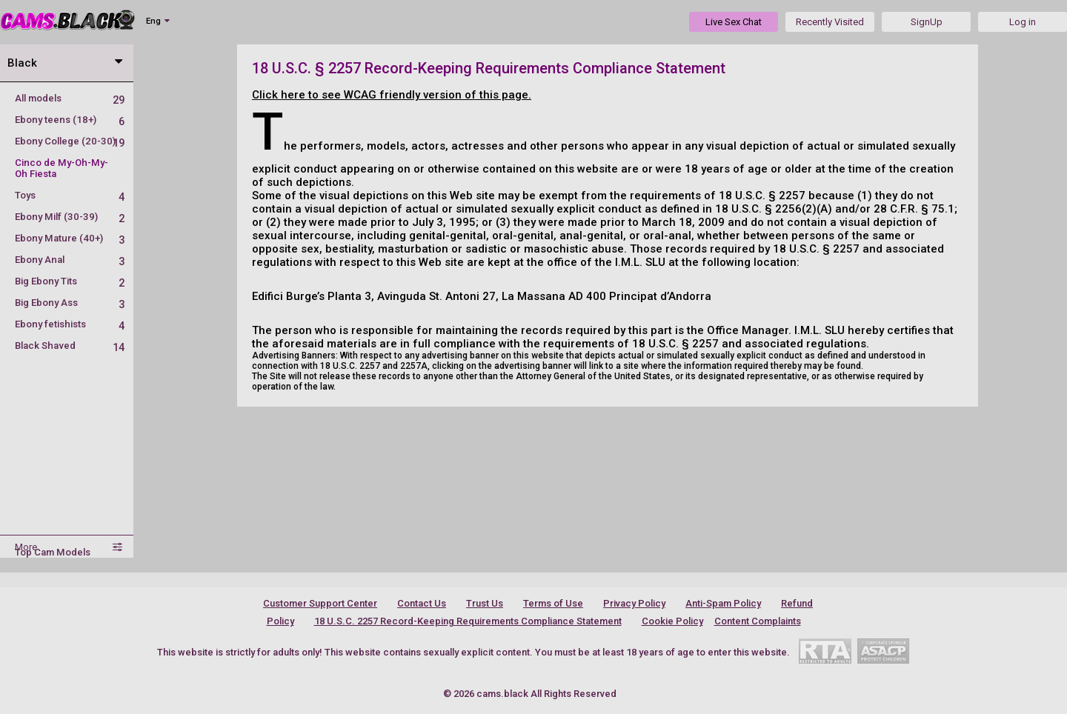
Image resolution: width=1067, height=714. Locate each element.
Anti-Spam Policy (723, 603)
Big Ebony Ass (69, 302)
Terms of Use (553, 603)
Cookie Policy (672, 621)
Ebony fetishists (69, 324)
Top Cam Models (52, 552)
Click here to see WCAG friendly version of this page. (391, 94)
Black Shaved (69, 345)
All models (69, 98)
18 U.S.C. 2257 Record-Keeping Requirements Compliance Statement (468, 621)
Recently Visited (830, 21)
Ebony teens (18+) (69, 119)
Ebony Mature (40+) (69, 238)
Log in (1022, 21)
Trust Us (484, 603)
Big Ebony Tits (69, 281)
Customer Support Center (320, 603)
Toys (69, 195)
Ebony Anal (69, 259)
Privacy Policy (634, 603)
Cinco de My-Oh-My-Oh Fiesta (61, 168)
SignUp (927, 21)
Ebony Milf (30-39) (69, 216)
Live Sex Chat (733, 21)
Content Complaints (757, 621)
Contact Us (421, 603)
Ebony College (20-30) (69, 141)
